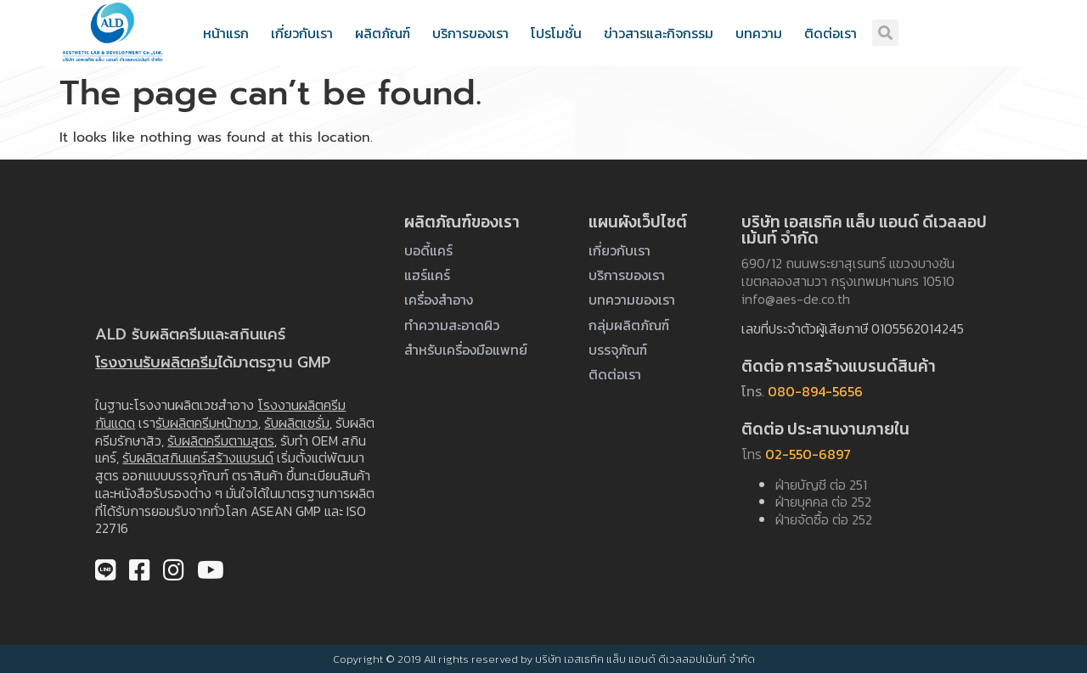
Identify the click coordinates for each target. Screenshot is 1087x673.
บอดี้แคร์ (428, 250)
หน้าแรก (226, 33)
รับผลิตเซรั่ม (296, 422)
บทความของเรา (632, 299)
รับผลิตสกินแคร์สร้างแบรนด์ (197, 457)
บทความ (758, 33)
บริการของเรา (470, 33)
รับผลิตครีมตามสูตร (220, 440)
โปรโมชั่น (556, 33)
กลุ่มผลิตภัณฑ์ (629, 325)
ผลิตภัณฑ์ (382, 33)
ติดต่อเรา (830, 33)
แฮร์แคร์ (427, 275)
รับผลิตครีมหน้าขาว (206, 422)
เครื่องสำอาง (438, 299)
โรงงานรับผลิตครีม (156, 362)
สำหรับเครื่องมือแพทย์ (465, 349)
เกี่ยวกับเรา (302, 33)
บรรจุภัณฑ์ (618, 349)
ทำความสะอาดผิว (451, 325)
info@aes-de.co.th (795, 299)
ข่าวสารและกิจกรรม (658, 33)
